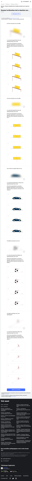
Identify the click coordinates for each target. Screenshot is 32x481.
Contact (2, 475)
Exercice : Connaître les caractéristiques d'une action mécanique (6, 409)
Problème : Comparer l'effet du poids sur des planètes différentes (23, 435)
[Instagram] (16, 478)
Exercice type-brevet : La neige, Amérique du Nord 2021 (22, 438)
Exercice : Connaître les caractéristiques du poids (6, 422)
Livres (11, 475)
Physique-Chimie (14, 4)
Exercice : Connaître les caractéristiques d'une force (6, 413)
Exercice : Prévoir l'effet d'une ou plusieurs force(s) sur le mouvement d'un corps (23, 426)
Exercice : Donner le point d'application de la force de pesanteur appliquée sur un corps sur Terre (7, 426)
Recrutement (25, 475)
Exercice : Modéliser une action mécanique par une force (7, 419)
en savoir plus (13, 396)
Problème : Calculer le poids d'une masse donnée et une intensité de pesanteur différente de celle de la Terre (23, 431)
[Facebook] (10, 478)
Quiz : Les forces (4, 406)
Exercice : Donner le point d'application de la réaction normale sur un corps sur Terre (8, 443)
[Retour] (2, 1)
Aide (7, 475)
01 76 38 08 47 (26, 1)
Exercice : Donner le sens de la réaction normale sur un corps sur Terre (23, 405)
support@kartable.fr (7, 458)
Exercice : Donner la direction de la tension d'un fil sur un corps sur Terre (23, 418)
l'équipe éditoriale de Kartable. (14, 18)
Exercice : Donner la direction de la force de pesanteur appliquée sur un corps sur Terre (8, 431)
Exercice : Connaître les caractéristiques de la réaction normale (7, 439)
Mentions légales (17, 475)
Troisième (7, 4)
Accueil (2, 4)
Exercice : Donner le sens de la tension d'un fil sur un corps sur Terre (22, 422)
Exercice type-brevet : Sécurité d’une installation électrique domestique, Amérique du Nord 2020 (23, 441)
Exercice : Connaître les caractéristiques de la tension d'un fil (23, 409)
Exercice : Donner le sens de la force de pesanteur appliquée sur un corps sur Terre (8, 435)
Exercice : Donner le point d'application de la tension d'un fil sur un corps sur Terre (23, 413)
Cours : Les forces (4, 404)
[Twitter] (13, 478)
